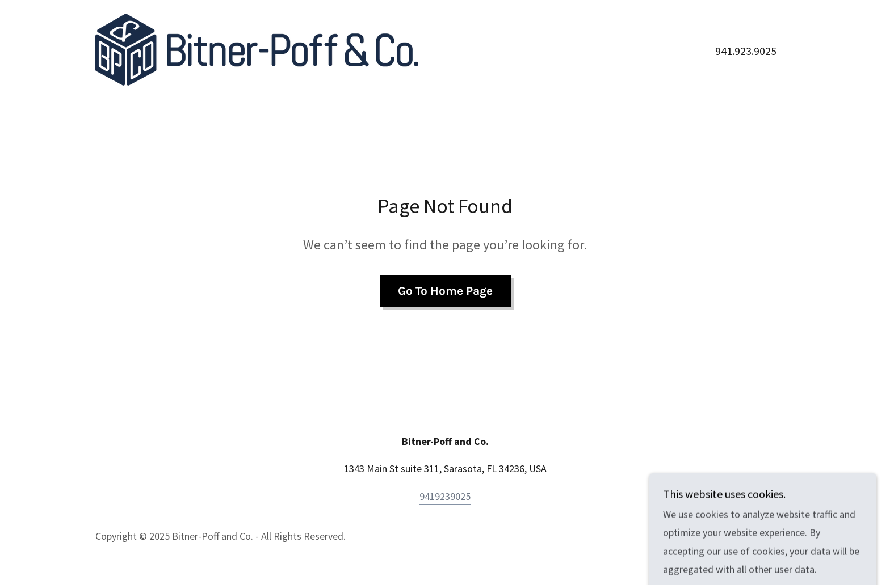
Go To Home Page (445, 291)
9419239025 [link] (445, 496)
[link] (256, 48)
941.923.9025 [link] (745, 51)
